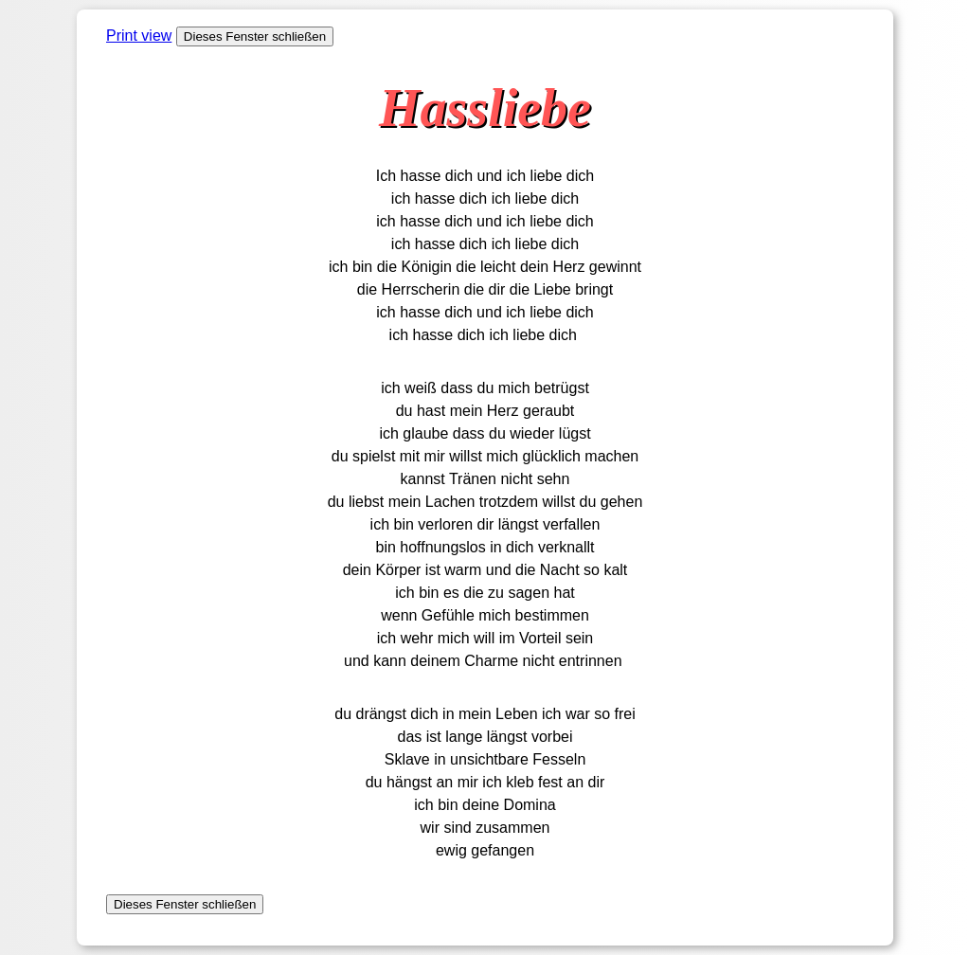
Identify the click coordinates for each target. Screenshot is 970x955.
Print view (138, 35)
